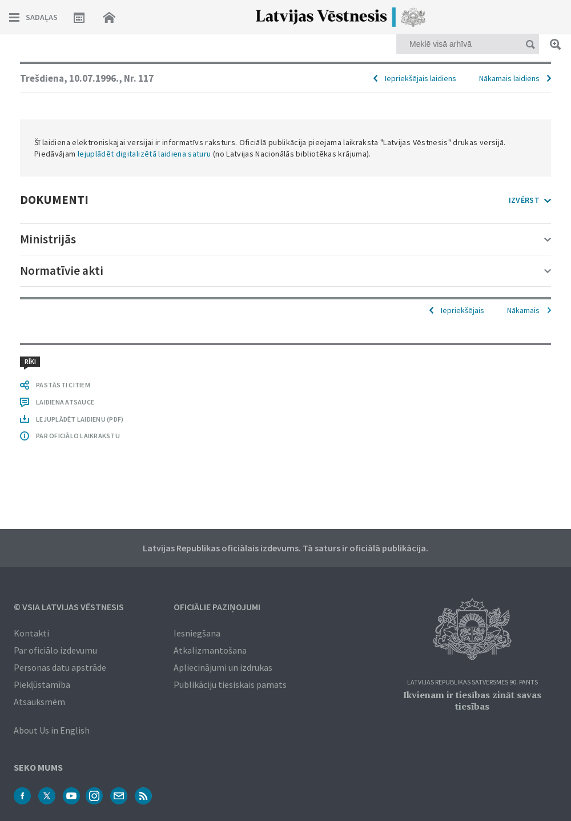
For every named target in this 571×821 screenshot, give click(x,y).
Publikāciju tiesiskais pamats (230, 684)
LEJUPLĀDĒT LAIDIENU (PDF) (79, 419)
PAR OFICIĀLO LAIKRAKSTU (78, 435)
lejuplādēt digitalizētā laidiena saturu (144, 154)
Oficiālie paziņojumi (217, 606)
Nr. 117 (139, 78)
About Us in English (52, 730)
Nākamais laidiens (509, 78)
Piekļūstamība (42, 684)
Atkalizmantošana (210, 650)
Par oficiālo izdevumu (55, 650)
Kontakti (31, 633)
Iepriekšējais (462, 310)
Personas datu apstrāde (60, 667)
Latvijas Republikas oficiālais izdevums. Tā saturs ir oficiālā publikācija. (285, 548)
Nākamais (523, 310)
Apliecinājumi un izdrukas (223, 667)
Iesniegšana (197, 633)
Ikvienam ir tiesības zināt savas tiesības (472, 700)
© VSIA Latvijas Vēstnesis (69, 606)
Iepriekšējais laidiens (420, 78)
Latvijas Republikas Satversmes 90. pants (472, 682)
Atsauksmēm (39, 701)
